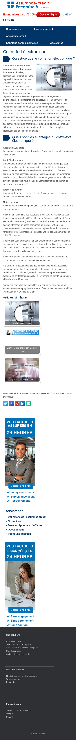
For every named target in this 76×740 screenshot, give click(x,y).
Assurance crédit (13, 641)
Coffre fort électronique (24, 51)
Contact (9, 717)
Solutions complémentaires (22, 43)
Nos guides (14, 521)
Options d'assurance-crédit (18, 654)
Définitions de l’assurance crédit (26, 517)
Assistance (56, 43)
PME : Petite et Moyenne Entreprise (22, 648)
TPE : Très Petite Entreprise (18, 644)
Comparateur (13, 29)
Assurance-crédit (16, 36)
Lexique (9, 714)
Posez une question (19, 533)
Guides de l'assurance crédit (18, 710)
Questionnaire (16, 529)
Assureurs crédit (43, 29)
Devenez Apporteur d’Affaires (25, 525)
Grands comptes (13, 651)
